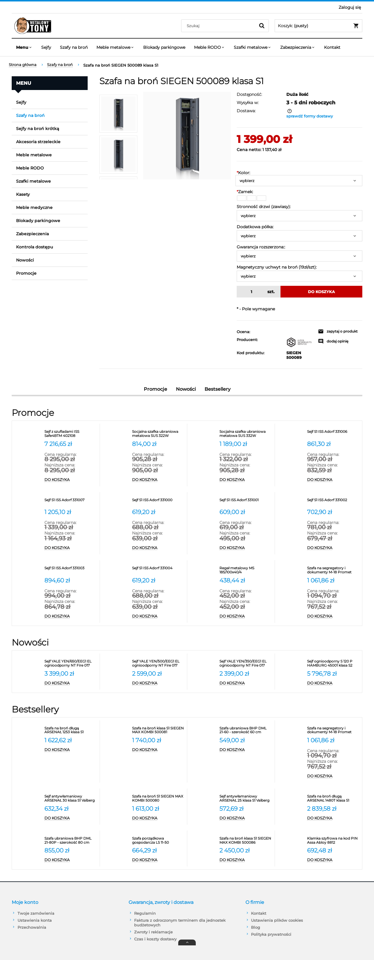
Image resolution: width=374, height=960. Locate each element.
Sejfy (21, 102)
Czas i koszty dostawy (155, 939)
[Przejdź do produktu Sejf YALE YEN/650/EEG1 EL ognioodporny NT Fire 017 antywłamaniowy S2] (70, 663)
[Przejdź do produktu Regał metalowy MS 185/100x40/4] (245, 570)
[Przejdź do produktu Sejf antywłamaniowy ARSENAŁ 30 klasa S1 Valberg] (70, 798)
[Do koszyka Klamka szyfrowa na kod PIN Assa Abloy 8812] (333, 860)
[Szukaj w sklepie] (219, 25)
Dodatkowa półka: (255, 227)
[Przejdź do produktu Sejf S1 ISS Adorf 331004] (158, 570)
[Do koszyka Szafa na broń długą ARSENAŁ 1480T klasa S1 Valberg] (333, 818)
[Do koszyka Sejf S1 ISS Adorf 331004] (158, 616)
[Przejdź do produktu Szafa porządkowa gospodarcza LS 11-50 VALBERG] (158, 840)
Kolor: (243, 173)
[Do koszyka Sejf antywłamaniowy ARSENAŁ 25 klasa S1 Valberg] (245, 818)
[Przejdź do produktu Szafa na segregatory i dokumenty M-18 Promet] (333, 570)
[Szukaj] (262, 25)
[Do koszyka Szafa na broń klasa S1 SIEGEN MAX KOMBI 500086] (245, 860)
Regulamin (145, 913)
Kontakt (258, 913)
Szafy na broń (30, 115)
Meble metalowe (34, 155)
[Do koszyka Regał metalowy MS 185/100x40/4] (245, 616)
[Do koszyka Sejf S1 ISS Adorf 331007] (70, 547)
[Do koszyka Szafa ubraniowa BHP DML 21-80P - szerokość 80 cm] (70, 860)
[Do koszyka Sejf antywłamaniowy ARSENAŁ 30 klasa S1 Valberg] (70, 818)
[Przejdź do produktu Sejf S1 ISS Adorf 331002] (333, 502)
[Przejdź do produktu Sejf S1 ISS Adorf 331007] (70, 502)
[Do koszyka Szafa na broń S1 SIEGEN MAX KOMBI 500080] (158, 818)
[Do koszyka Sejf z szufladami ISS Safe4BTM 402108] (70, 479)
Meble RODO (30, 168)
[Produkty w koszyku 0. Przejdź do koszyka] (318, 26)
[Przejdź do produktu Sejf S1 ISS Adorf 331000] (158, 502)
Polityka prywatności (271, 934)
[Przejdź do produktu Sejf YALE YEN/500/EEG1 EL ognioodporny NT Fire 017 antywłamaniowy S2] (158, 663)
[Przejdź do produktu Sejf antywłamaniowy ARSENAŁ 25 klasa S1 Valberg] (245, 798)
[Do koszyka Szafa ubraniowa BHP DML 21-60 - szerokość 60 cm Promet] (245, 749)
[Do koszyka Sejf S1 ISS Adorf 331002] (333, 547)
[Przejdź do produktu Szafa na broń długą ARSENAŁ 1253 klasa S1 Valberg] (70, 730)
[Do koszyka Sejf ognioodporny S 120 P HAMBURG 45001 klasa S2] (333, 683)
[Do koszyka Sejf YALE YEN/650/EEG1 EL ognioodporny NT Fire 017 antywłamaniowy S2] (70, 683)
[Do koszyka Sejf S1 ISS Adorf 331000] (158, 547)
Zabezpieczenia (32, 233)
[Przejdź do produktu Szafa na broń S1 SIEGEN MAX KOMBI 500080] (158, 798)
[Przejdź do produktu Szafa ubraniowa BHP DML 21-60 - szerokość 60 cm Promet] (245, 730)
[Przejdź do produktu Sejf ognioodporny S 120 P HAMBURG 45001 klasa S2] (333, 663)
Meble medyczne (34, 207)
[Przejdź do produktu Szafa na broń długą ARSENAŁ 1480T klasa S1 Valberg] (333, 798)
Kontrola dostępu (34, 247)
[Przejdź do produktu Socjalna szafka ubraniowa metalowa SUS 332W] (245, 434)
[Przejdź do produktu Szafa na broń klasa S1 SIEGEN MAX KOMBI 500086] (245, 840)
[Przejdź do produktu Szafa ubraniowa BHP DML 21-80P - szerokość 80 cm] (70, 840)
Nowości (25, 260)
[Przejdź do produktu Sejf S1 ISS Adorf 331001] (245, 502)
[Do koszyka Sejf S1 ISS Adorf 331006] (333, 479)
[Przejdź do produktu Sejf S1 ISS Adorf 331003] (70, 570)
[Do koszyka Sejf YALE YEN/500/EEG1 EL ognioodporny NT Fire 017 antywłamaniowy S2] (158, 683)
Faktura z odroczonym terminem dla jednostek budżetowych (180, 922)
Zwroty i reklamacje (153, 932)
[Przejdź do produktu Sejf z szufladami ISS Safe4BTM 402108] (70, 434)
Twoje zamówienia (36, 913)
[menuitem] (24, 47)
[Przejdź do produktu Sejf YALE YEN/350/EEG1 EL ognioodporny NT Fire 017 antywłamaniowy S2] (245, 663)
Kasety (23, 194)
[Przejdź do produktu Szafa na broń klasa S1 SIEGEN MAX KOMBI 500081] (158, 730)
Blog (255, 927)
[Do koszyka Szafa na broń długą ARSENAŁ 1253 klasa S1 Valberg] (70, 749)
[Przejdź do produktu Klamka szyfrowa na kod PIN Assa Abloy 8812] (333, 840)
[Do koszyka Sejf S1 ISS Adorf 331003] (70, 616)
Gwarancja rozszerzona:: (261, 247)
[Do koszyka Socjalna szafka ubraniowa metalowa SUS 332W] (245, 479)
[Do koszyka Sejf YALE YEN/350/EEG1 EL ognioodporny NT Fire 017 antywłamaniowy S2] (245, 683)
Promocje (26, 273)
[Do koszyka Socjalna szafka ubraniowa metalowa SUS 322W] (158, 479)
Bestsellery (218, 389)
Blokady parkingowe (38, 220)
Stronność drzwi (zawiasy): (264, 207)
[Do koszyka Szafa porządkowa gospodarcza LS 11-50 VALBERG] (158, 860)
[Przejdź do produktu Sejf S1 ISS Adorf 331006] (333, 434)
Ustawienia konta (35, 920)
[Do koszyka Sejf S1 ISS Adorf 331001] (245, 547)
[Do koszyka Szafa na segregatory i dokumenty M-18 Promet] (333, 616)
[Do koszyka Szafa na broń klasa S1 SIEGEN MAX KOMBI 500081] (158, 749)
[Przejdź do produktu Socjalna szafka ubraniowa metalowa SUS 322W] (158, 434)
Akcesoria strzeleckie (38, 141)
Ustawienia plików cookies (277, 920)
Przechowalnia (32, 927)
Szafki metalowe (33, 181)
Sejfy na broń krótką (37, 128)
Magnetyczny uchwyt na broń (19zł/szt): (277, 267)
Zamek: (245, 192)
